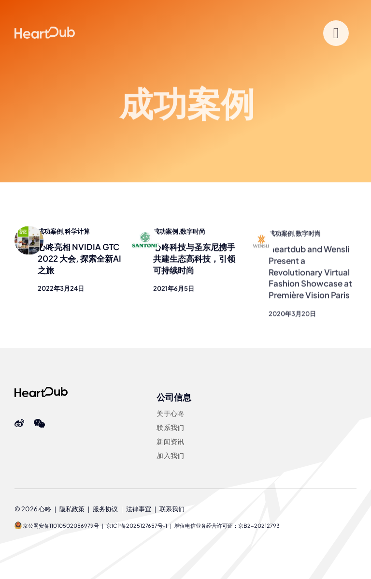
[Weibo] (19, 424)
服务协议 (105, 509)
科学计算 (77, 231)
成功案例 (50, 231)
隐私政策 (72, 509)
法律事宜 (138, 509)
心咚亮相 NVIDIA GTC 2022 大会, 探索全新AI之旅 (79, 258)
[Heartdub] (41, 391)
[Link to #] (336, 33)
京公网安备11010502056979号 (56, 525)
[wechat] (39, 424)
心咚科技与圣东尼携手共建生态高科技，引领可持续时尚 (194, 259)
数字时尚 (192, 232)
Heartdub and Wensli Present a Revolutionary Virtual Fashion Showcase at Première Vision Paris (310, 276)
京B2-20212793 (259, 525)
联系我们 (172, 509)
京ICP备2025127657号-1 (136, 525)
